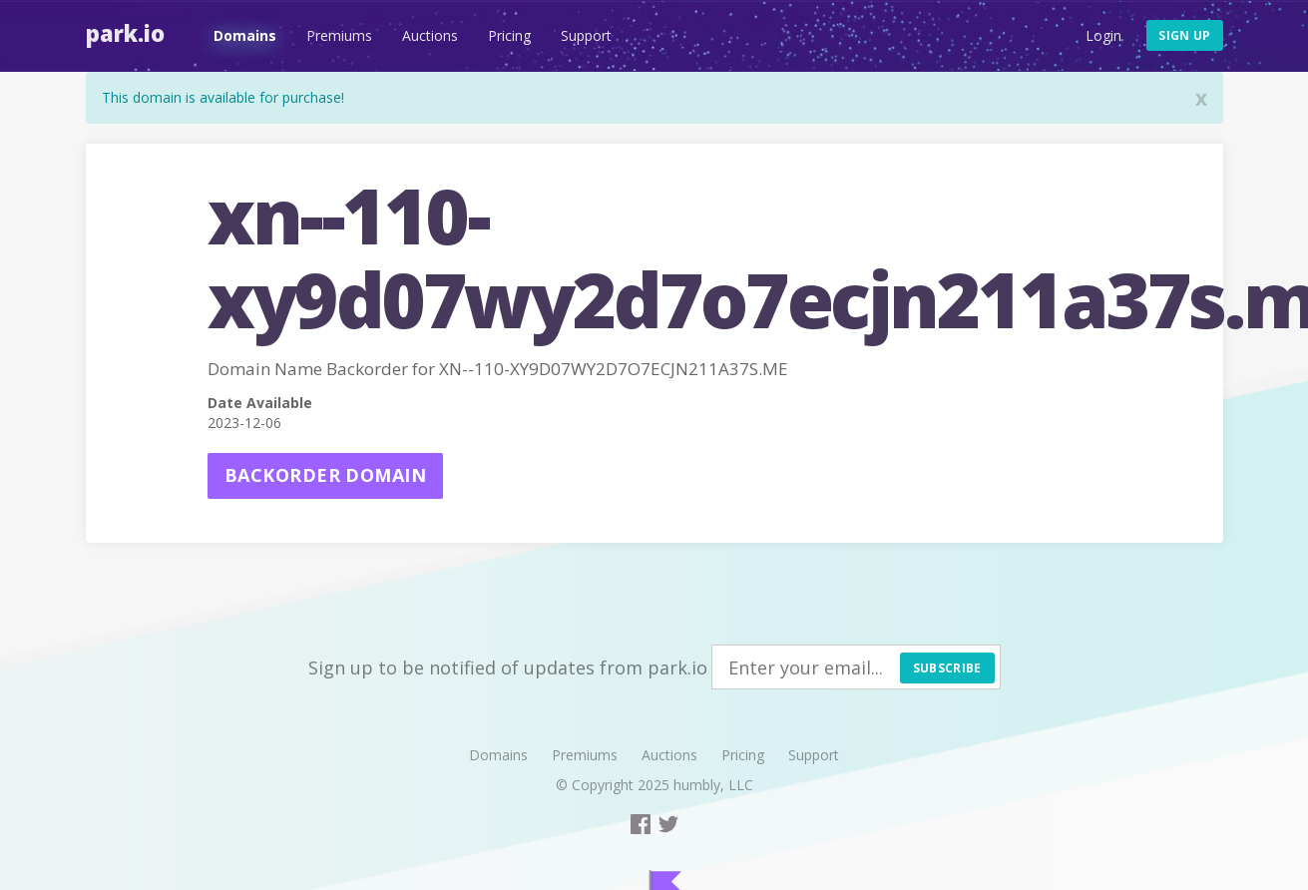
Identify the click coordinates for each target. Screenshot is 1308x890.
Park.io (125, 33)
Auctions (430, 35)
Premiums (339, 35)
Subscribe (947, 668)
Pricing (509, 35)
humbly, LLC (713, 784)
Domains (245, 35)
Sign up (1184, 35)
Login (1103, 35)
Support (586, 35)
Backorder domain (325, 475)
